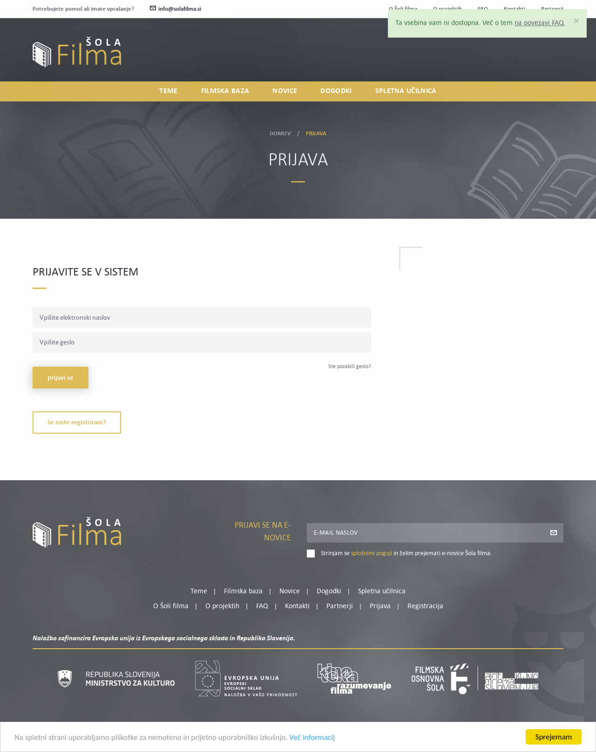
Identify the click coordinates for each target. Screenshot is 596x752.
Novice (284, 91)
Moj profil (515, 45)
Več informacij (312, 740)
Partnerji (339, 606)
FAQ (262, 606)
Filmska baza (225, 91)
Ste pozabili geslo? (349, 366)
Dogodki (336, 91)
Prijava (505, 57)
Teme (168, 91)
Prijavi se (60, 378)
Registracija (547, 57)
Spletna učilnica (406, 91)
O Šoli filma (171, 606)
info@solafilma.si (175, 9)
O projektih (222, 606)
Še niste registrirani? (76, 422)
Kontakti (297, 606)
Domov (280, 131)
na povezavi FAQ (539, 21)
